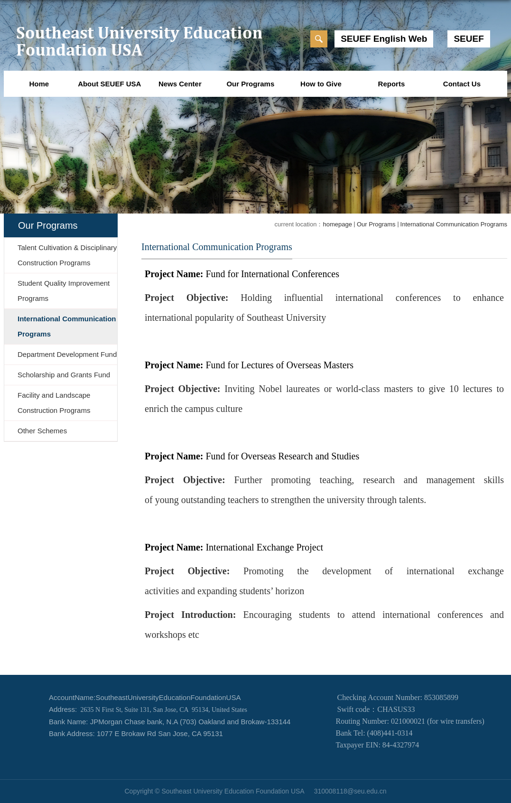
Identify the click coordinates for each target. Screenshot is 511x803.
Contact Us (462, 84)
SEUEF (468, 39)
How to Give (321, 84)
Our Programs (250, 84)
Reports (391, 84)
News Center (180, 84)
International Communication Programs (453, 224)
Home (39, 84)
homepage (337, 224)
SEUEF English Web (384, 39)
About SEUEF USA (109, 84)
